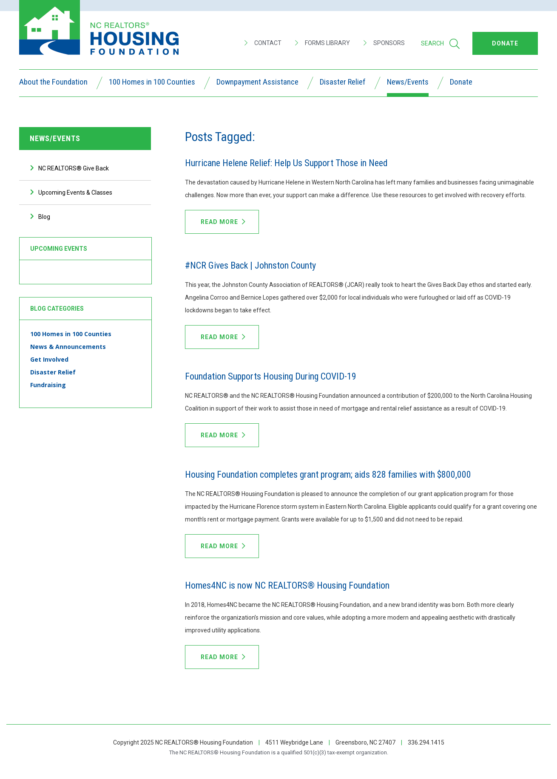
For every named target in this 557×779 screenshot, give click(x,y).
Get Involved (49, 359)
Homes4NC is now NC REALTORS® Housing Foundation (287, 585)
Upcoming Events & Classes (75, 192)
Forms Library (322, 43)
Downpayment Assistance (257, 83)
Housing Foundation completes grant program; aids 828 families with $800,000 (328, 474)
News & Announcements (68, 347)
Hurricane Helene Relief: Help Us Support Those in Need (286, 163)
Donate (461, 83)
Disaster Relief (343, 83)
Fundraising (48, 385)
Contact (262, 43)
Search (440, 44)
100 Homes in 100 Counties (152, 83)
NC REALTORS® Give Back (73, 168)
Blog (44, 216)
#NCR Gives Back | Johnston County (250, 265)
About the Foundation (53, 83)
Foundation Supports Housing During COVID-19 (270, 376)
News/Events (408, 83)
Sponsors (384, 43)
